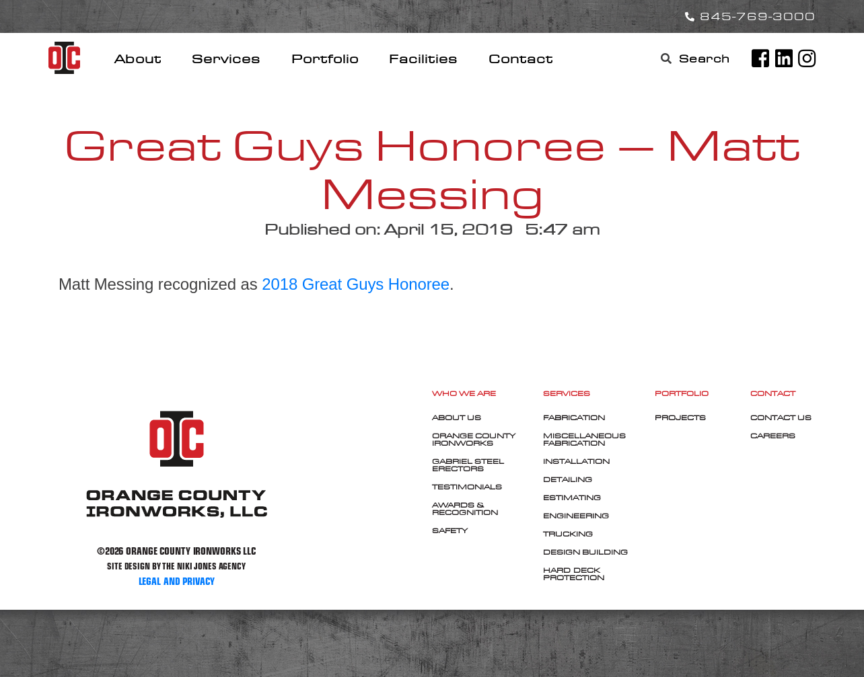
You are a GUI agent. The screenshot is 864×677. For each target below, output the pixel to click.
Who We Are (464, 393)
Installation (576, 461)
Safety (450, 530)
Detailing (567, 479)
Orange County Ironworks (473, 439)
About (137, 59)
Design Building (585, 552)
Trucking (568, 534)
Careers (772, 435)
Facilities (423, 59)
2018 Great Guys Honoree (355, 284)
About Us (456, 417)
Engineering (576, 515)
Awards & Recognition (465, 508)
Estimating (572, 497)
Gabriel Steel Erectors (468, 464)
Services (226, 59)
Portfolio (325, 59)
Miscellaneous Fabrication (584, 439)
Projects (680, 417)
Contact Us (781, 417)
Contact (521, 59)
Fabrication (574, 417)
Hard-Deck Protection (573, 573)
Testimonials (467, 486)
